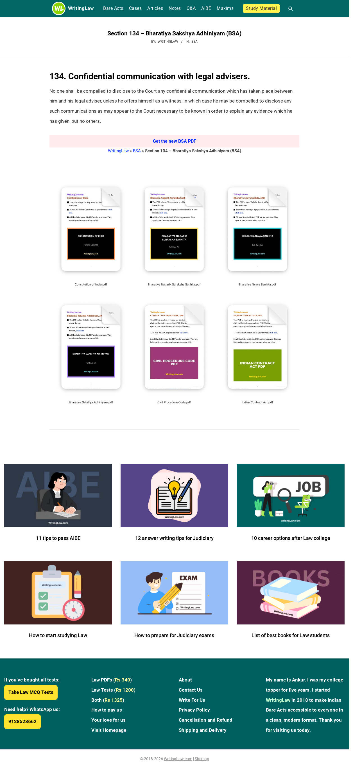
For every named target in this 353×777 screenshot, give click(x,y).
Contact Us (191, 690)
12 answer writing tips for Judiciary (174, 538)
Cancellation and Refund (205, 720)
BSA (194, 42)
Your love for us (108, 720)
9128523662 (22, 721)
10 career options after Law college (290, 538)
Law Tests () (113, 690)
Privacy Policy (194, 710)
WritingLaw (118, 150)
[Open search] (288, 8)
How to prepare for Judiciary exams (174, 635)
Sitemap (202, 758)
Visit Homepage (108, 730)
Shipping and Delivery (203, 730)
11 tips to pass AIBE (58, 538)
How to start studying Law (58, 635)
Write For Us (192, 700)
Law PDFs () (111, 680)
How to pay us (106, 710)
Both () (107, 700)
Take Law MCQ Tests (30, 692)
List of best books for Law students (291, 635)
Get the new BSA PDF (174, 141)
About (185, 680)
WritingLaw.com (178, 758)
